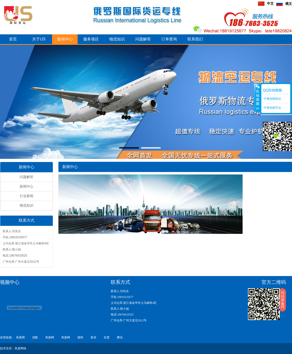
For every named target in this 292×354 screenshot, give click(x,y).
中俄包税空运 (272, 107)
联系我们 (195, 39)
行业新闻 (26, 196)
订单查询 (169, 39)
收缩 (257, 97)
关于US (38, 39)
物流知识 (117, 39)
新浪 (93, 337)
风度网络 (20, 348)
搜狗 (80, 337)
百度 (107, 337)
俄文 (284, 4)
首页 (13, 39)
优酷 (35, 337)
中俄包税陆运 (272, 98)
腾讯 (120, 337)
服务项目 (91, 39)
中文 (266, 3)
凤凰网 (20, 337)
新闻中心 (65, 39)
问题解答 (143, 39)
